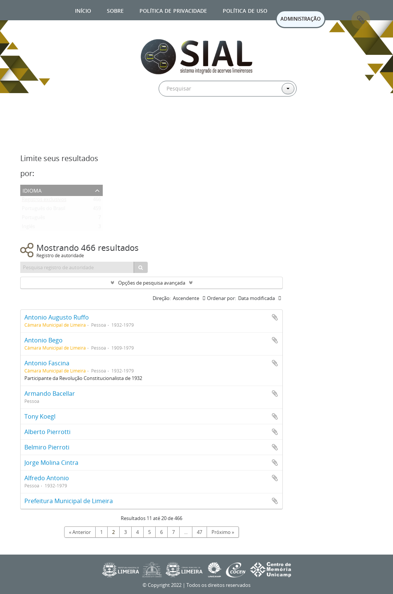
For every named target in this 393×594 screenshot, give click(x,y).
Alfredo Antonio (46, 478)
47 (199, 532)
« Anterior (80, 532)
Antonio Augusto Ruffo (56, 317)
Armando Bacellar (49, 393)
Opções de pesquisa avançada (151, 282)
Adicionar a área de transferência (275, 317)
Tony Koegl (40, 416)
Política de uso (245, 10)
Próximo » (223, 532)
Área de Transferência (360, 20)
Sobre (115, 10)
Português (33, 219)
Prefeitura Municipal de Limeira (68, 501)
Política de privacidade (173, 10)
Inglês (28, 228)
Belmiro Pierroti (46, 447)
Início (83, 10)
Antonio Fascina (46, 363)
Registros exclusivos (44, 200)
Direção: (162, 298)
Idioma (32, 190)
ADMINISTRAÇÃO (300, 18)
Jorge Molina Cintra (51, 462)
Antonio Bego (43, 340)
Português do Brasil (43, 210)
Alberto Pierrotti (47, 432)
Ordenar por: (221, 298)
